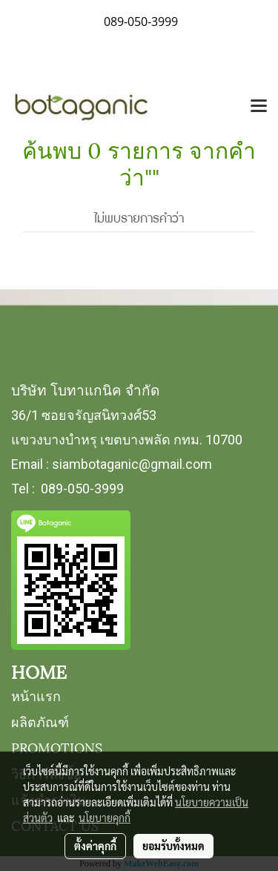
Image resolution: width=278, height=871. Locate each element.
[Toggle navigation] (258, 107)
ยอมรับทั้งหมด (173, 845)
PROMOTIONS (56, 747)
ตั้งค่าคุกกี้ (95, 845)
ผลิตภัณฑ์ (40, 721)
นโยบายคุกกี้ (104, 817)
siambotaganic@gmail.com (132, 464)
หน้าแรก (36, 695)
